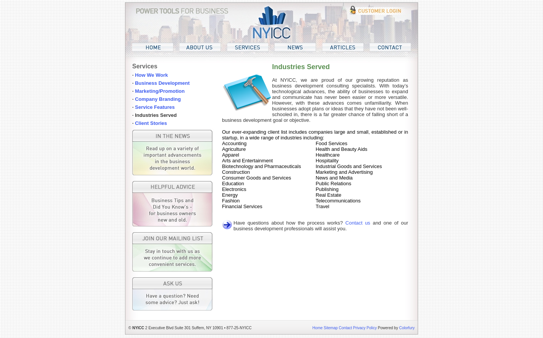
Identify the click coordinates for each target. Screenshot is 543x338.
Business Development (162, 83)
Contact (345, 328)
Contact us (357, 223)
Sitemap (331, 328)
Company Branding (158, 99)
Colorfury (407, 328)
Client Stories (151, 123)
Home (318, 328)
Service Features (155, 107)
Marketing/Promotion (160, 91)
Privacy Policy (365, 328)
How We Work (151, 75)
